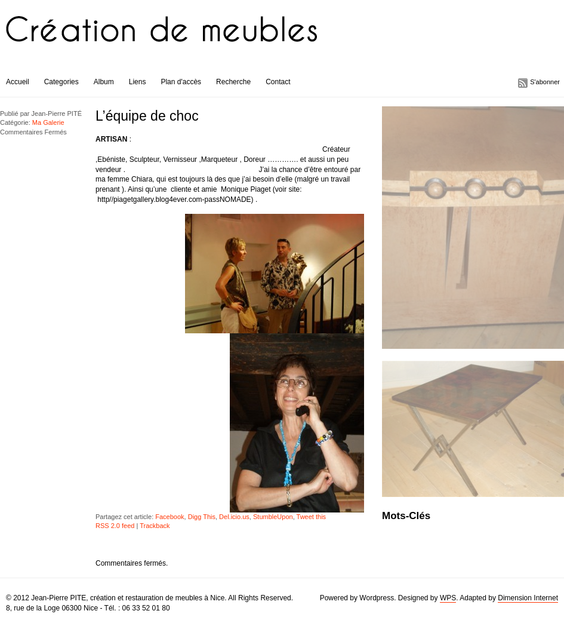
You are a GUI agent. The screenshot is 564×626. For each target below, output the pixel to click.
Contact (278, 82)
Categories (61, 82)
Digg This (201, 516)
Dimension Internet (528, 598)
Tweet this (311, 516)
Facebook (169, 516)
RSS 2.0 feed (114, 525)
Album (104, 82)
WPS (448, 598)
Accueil (17, 82)
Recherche (233, 82)
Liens (137, 82)
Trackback (154, 525)
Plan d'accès (181, 82)
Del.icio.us (234, 516)
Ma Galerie (48, 122)
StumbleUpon (273, 516)
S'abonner (545, 81)
